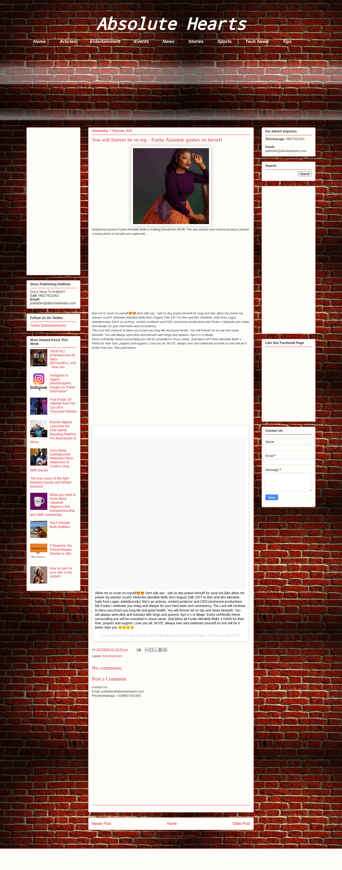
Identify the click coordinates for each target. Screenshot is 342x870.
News (169, 41)
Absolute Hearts (171, 23)
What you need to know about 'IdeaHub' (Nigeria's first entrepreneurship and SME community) (53, 505)
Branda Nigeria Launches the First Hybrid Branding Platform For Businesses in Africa (53, 432)
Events (141, 41)
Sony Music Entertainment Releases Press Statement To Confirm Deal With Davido (51, 460)
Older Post (241, 824)
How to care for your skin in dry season (61, 572)
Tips (287, 41)
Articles (68, 41)
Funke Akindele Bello (141, 635)
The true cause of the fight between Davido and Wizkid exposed (50, 482)
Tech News (257, 41)
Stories (196, 41)
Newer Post (101, 824)
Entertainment (105, 41)
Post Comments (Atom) (180, 836)
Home (39, 41)
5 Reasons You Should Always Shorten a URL (61, 549)
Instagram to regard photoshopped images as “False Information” (62, 383)
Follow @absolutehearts (48, 325)
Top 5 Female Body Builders (60, 525)
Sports (224, 41)
